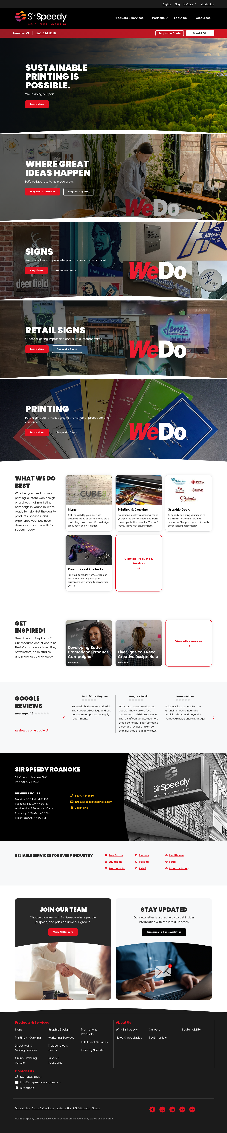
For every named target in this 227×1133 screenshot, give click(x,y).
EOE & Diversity (81, 1108)
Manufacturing (179, 868)
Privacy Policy (22, 1108)
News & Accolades (129, 1038)
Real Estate (116, 855)
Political (144, 862)
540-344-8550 (46, 33)
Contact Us (207, 4)
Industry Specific (92, 1050)
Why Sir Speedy (127, 1029)
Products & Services (129, 18)
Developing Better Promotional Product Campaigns (88, 652)
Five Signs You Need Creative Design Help (138, 654)
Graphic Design (180, 509)
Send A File (200, 33)
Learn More (37, 104)
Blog (177, 4)
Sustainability (191, 1029)
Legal (172, 862)
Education (115, 862)
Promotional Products (85, 569)
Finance (144, 855)
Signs (72, 509)
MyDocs (188, 4)
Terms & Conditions (43, 1108)
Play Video (36, 270)
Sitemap (96, 1108)
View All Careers (63, 932)
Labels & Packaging (55, 1060)
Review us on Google (30, 730)
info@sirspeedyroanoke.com (91, 802)
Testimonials (158, 1038)
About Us (180, 18)
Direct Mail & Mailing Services (26, 1048)
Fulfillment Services (94, 1042)
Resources (202, 18)
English (167, 4)
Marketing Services (61, 1038)
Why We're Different (42, 191)
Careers (154, 1029)
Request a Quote (169, 33)
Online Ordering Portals (26, 1060)
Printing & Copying (133, 509)
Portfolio (158, 18)
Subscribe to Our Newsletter (164, 932)
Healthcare (176, 855)
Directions (79, 808)
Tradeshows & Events (58, 1048)
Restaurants (117, 868)
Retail (142, 868)
